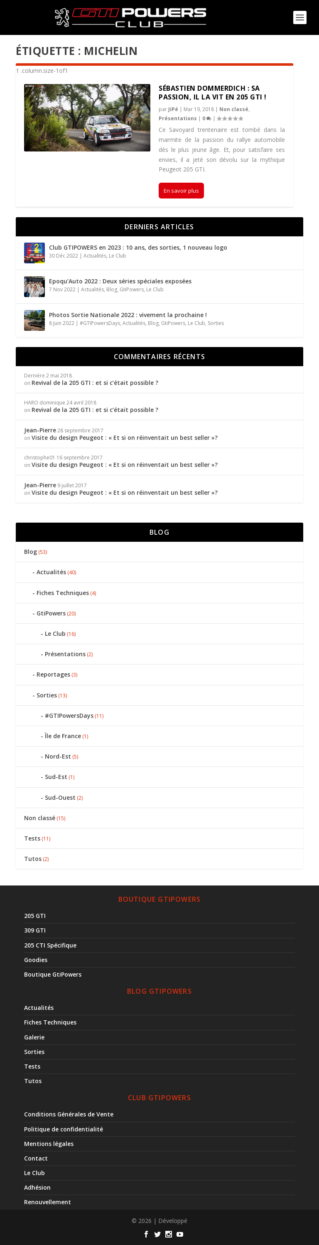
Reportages (53, 674)
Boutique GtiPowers (52, 974)
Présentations (178, 118)
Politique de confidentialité (63, 1129)
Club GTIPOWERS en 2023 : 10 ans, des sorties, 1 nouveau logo (138, 247)
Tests (32, 838)
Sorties (216, 323)
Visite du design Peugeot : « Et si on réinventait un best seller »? (125, 437)
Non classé (233, 109)
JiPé (173, 109)
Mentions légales (49, 1144)
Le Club (117, 255)
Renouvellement (47, 1202)
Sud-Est (56, 777)
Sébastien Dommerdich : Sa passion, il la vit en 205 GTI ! (213, 93)
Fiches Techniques (63, 593)
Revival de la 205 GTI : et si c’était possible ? (95, 383)
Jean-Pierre (40, 430)
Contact (36, 1158)
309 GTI (35, 930)
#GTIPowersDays (100, 323)
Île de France (63, 736)
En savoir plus (181, 190)
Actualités (94, 255)
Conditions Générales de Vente (68, 1114)
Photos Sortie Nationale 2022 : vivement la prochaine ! (128, 315)
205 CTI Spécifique (50, 945)
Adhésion (37, 1187)
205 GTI (35, 916)
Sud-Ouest (60, 797)
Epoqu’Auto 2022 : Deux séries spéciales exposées (120, 281)
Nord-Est (58, 756)
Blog (111, 289)
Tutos (33, 859)
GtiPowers (132, 289)
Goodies (35, 960)
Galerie (34, 1037)
